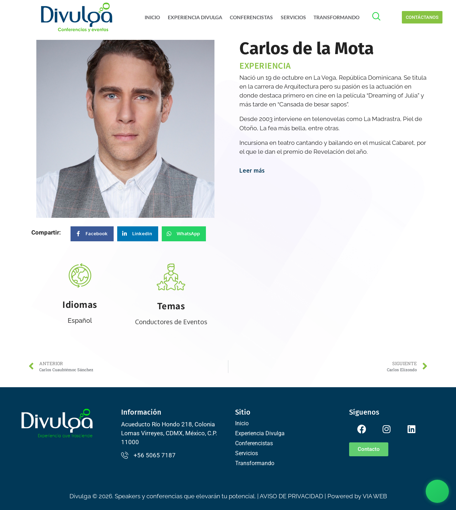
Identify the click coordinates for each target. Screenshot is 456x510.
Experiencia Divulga (196, 17)
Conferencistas (252, 17)
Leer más (252, 170)
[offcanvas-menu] (380, 17)
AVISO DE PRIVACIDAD (291, 496)
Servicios (293, 17)
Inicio (154, 17)
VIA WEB (375, 496)
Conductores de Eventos (171, 322)
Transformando (336, 17)
